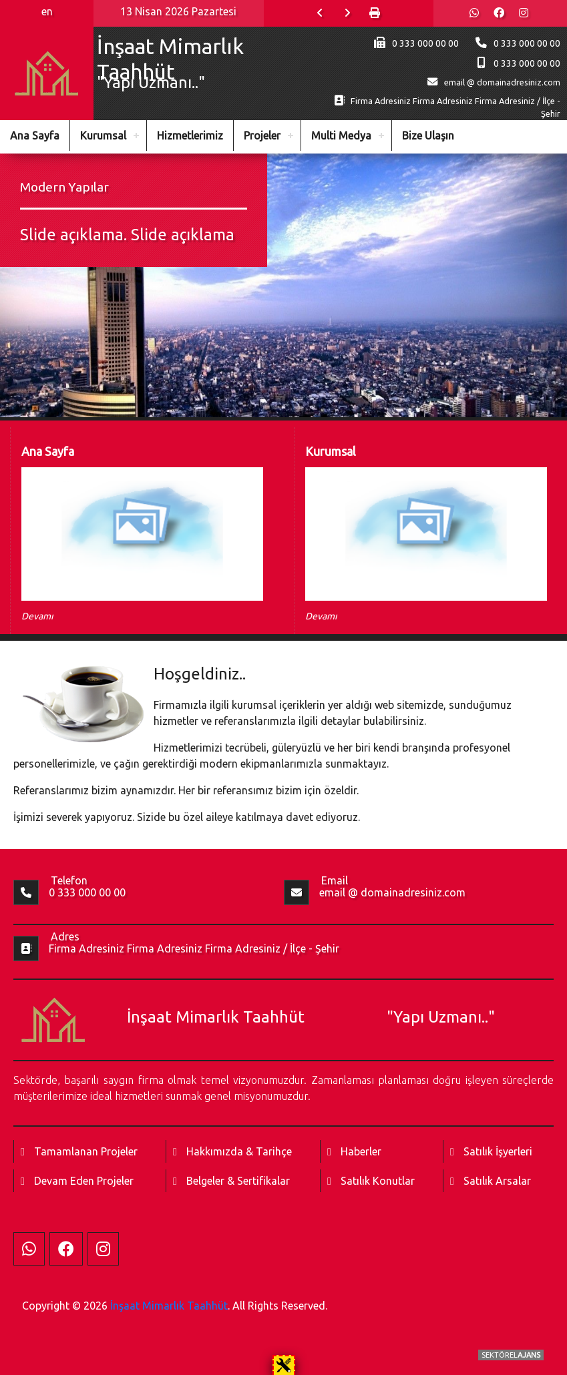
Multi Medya (341, 135)
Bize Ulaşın (428, 135)
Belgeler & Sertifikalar (238, 1181)
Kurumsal (103, 135)
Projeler (262, 135)
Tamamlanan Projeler (86, 1151)
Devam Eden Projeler (84, 1181)
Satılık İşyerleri (497, 1151)
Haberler (361, 1151)
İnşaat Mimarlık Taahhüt (169, 1306)
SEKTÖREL (511, 1355)
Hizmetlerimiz (190, 135)
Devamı (37, 616)
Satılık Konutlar (378, 1181)
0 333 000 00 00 (527, 43)
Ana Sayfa (34, 135)
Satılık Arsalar (497, 1181)
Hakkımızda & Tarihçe (239, 1151)
